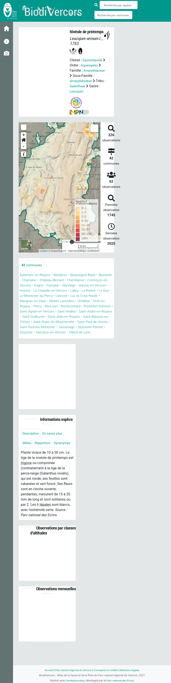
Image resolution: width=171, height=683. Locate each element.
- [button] (24, 151)
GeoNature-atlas (74, 680)
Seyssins (40, 343)
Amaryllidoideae (82, 86)
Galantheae (79, 91)
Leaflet (43, 256)
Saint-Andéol (45, 322)
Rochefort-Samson (58, 317)
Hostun (57, 296)
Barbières (63, 280)
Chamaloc (45, 285)
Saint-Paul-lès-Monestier (52, 338)
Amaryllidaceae (81, 76)
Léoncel (26, 306)
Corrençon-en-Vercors (37, 291)
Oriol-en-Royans (68, 311)
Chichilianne (95, 285)
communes (32, 270)
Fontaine (77, 291)
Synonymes (31, 464)
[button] (23, 146)
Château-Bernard (69, 285)
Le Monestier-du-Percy (82, 301)
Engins (62, 291)
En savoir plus (54, 444)
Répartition (43, 454)
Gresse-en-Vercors (34, 296)
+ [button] (24, 140)
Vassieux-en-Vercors (67, 343)
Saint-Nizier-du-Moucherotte (56, 332)
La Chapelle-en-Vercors (84, 296)
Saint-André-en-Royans (76, 322)
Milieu (27, 454)
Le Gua (55, 301)
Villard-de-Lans (98, 343)
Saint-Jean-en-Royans (56, 327)
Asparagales (93, 65)
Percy (88, 311)
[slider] (72, 247)
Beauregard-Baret (87, 280)
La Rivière (39, 301)
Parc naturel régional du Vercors (72, 670)
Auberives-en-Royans (36, 280)
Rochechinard (30, 317)
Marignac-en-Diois (82, 306)
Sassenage (84, 338)
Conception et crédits (107, 670)
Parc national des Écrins (121, 680)
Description (31, 444)
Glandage (94, 291)
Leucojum (77, 96)
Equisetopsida (93, 60)
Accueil (45, 670)
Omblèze (45, 311)
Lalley (24, 301)
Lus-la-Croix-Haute (50, 306)
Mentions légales (132, 670)
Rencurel (102, 311)
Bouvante (27, 285)
